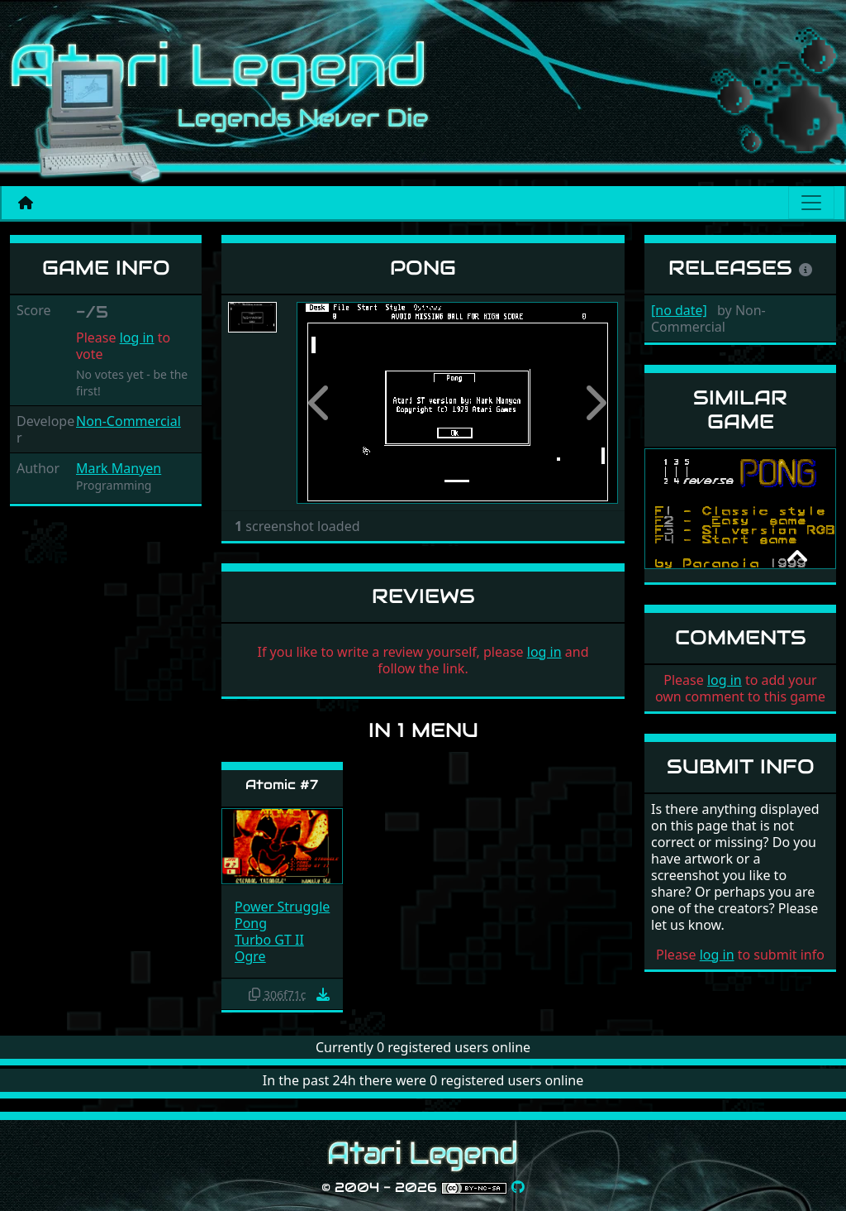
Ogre (250, 956)
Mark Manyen (118, 468)
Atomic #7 (281, 784)
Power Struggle (282, 906)
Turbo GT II (269, 940)
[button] (321, 403)
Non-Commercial (128, 421)
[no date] (679, 310)
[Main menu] (811, 202)
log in (137, 337)
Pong (251, 923)
